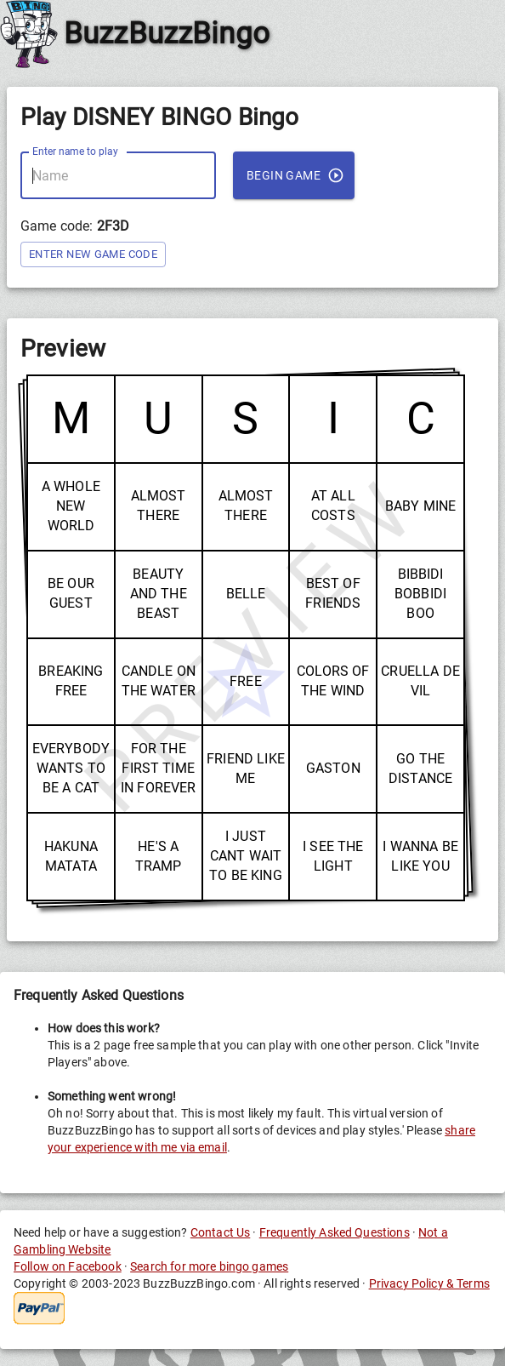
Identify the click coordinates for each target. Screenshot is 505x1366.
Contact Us (220, 1232)
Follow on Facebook (68, 1266)
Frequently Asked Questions (334, 1232)
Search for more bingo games (209, 1266)
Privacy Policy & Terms (429, 1283)
